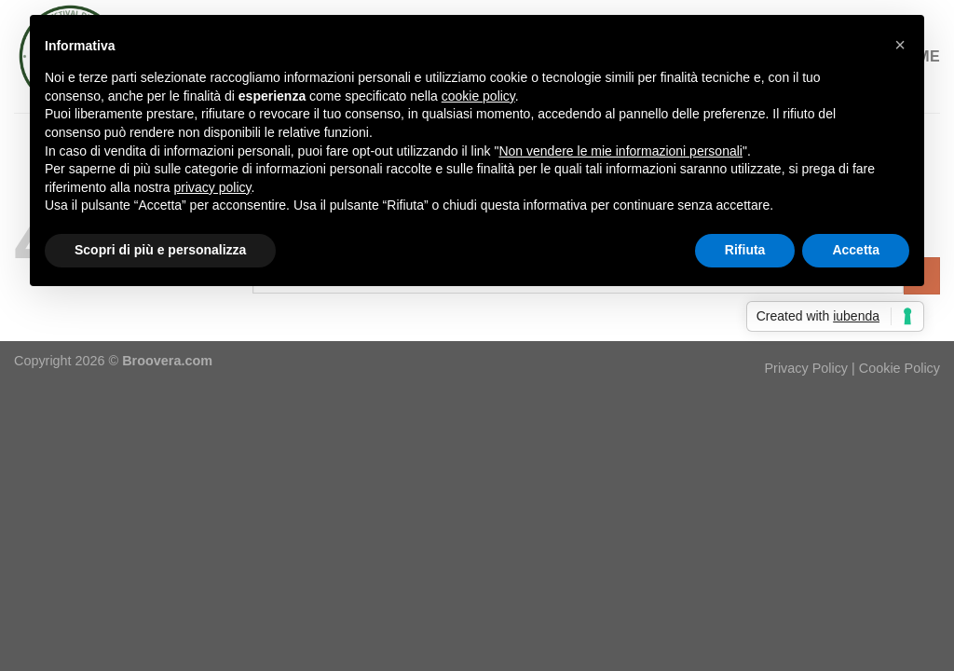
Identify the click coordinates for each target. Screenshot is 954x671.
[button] (900, 45)
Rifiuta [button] (745, 249)
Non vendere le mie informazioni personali (620, 151)
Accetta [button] (855, 249)
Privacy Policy (807, 368)
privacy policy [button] (213, 187)
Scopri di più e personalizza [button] (160, 249)
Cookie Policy (899, 368)
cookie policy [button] (478, 96)
